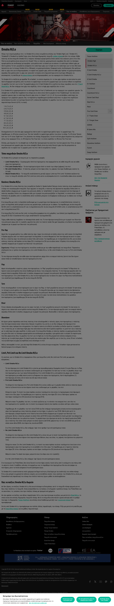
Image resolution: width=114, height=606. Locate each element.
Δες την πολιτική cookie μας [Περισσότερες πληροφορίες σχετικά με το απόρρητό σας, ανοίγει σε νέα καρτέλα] (38, 603)
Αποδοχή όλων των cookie (104, 599)
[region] (57, 599)
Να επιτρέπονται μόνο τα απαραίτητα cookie (86, 599)
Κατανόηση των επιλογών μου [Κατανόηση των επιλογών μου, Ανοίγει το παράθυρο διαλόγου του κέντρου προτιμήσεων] (68, 599)
